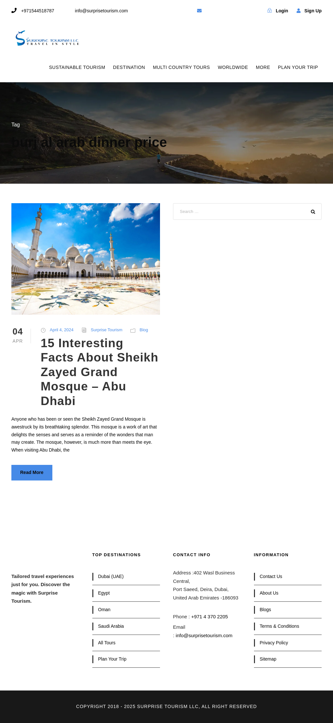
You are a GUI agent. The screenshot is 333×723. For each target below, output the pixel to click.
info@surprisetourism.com (204, 635)
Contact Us (271, 576)
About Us (269, 593)
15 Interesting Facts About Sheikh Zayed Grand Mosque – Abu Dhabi (99, 372)
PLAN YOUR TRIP (298, 67)
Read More (32, 472)
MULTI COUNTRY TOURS (181, 67)
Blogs (265, 609)
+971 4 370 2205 (209, 616)
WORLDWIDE (233, 67)
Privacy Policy (274, 642)
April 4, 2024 (61, 329)
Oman (104, 609)
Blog (144, 329)
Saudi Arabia (111, 626)
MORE (263, 67)
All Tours (106, 642)
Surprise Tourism (106, 329)
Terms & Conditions (279, 626)
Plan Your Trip (112, 659)
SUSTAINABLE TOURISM (77, 67)
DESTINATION (129, 67)
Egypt (104, 593)
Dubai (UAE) (111, 576)
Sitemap (268, 659)
